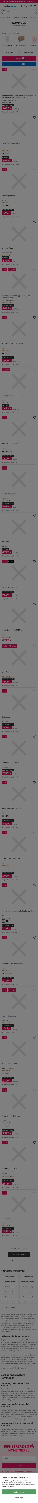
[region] (19, 1488)
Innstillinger (19, 1497)
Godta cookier (19, 1492)
